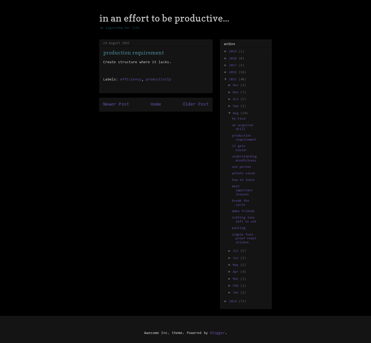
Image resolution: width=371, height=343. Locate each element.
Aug (236, 113)
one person (241, 167)
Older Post (196, 104)
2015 (233, 79)
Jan (236, 292)
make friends (243, 211)
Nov (236, 92)
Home (156, 104)
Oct (236, 99)
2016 (233, 72)
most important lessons (242, 190)
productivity (158, 79)
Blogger (217, 333)
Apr (236, 272)
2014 (233, 301)
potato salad (243, 173)
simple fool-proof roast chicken (244, 239)
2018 (233, 58)
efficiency (130, 79)
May (236, 265)
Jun (236, 258)
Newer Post (116, 104)
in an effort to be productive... (164, 18)
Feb (236, 286)
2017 (233, 65)
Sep (236, 106)
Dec (236, 85)
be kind (238, 118)
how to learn (243, 180)
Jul (236, 251)
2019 (233, 51)
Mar (236, 279)
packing (238, 228)
